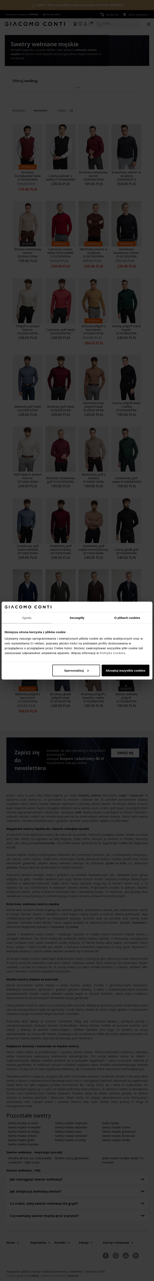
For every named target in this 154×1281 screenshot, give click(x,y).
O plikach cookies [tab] (127, 617)
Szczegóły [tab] (77, 617)
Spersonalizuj (76, 670)
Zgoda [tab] (26, 617)
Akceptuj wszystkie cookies (125, 670)
